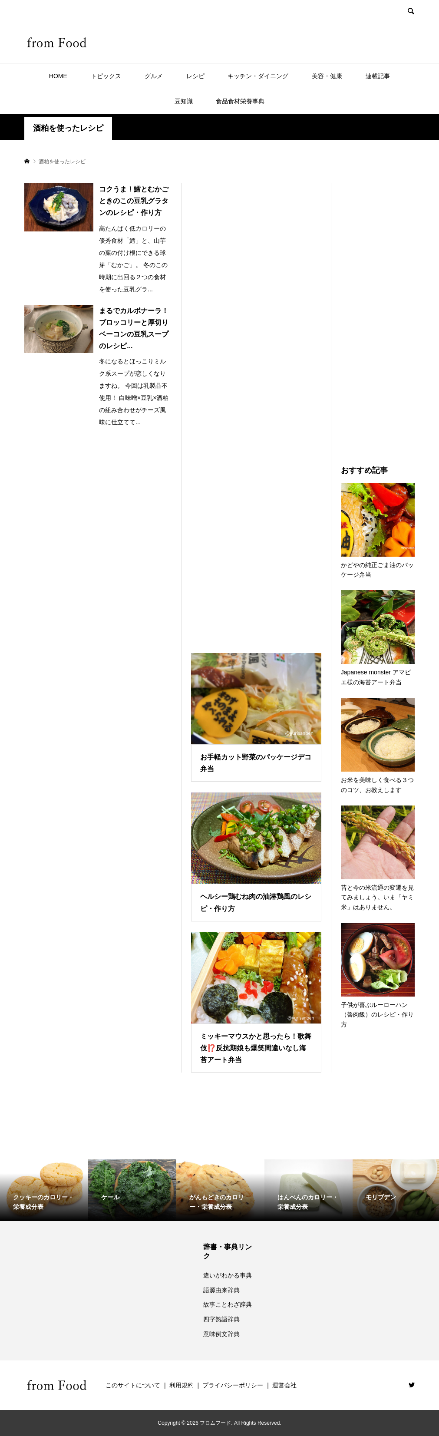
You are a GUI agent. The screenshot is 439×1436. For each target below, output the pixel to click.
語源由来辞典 (221, 1290)
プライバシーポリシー (232, 1385)
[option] (44, 1190)
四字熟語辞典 (221, 1319)
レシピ (195, 76)
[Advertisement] (256, 407)
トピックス (106, 76)
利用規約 (181, 1385)
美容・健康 (327, 76)
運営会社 (284, 1385)
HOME (58, 76)
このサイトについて (133, 1385)
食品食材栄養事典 (240, 101)
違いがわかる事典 (227, 1275)
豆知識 (184, 101)
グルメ (154, 76)
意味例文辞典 (221, 1333)
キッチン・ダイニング (258, 76)
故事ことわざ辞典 (227, 1304)
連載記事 (378, 76)
